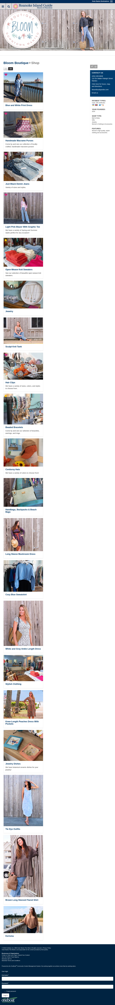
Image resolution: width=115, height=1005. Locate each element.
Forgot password (11, 991)
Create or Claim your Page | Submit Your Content (16, 955)
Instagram (95, 67)
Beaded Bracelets (14, 427)
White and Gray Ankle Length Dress (23, 649)
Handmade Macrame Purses (19, 140)
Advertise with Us (7, 959)
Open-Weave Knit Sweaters (18, 269)
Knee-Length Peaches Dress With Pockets (22, 722)
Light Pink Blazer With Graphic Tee (22, 227)
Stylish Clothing (13, 684)
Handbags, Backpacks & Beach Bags (21, 510)
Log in (5, 995)
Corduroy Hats (12, 469)
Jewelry (9, 311)
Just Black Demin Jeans (17, 184)
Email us (95, 93)
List (5, 68)
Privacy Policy (47, 948)
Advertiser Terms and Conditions (11, 960)
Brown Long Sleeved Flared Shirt (21, 900)
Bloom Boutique (16, 63)
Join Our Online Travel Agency (10, 957)
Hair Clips (10, 382)
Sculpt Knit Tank (13, 346)
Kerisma (9, 936)
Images (10, 68)
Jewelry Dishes (13, 764)
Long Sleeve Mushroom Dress (20, 554)
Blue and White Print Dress (18, 105)
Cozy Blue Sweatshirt (16, 594)
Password (5, 983)
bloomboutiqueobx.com (100, 90)
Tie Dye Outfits (12, 829)
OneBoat (14, 966)
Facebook (92, 67)
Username (5, 975)
